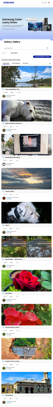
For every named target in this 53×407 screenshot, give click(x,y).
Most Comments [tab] (16, 63)
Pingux (7, 95)
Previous (1, 23)
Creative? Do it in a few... (12, 361)
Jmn (7, 163)
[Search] (26, 48)
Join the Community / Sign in (42, 56)
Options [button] (48, 53)
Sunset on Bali (9, 191)
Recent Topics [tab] (6, 63)
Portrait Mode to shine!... (12, 327)
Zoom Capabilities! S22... (12, 89)
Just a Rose (8, 293)
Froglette (8, 129)
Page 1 (23, 38)
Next (51, 23)
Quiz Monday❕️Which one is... (14, 259)
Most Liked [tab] (25, 63)
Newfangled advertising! (12, 157)
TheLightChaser (9, 197)
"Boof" (7, 225)
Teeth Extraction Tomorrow (13, 123)
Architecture (9, 395)
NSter (7, 265)
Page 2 (25, 38)
